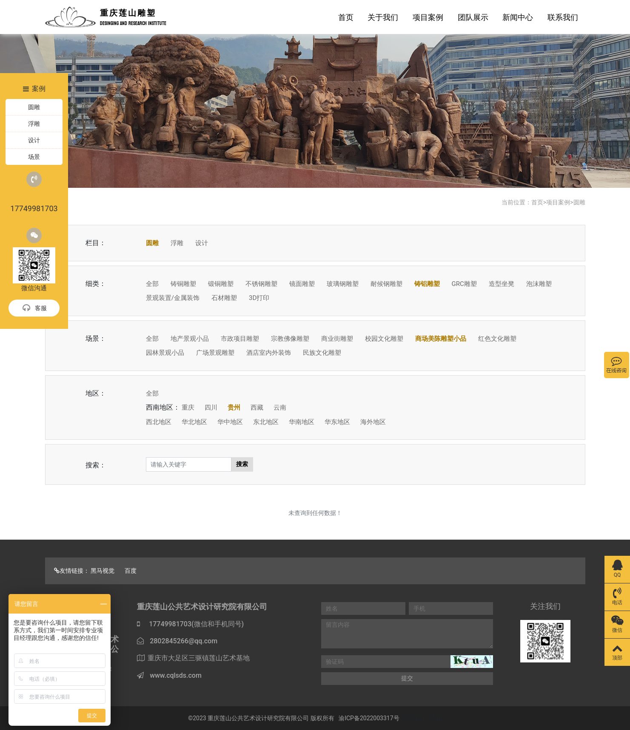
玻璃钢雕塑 (343, 284)
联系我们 (562, 17)
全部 (152, 284)
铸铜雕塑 (183, 284)
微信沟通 (34, 260)
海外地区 (373, 422)
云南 (280, 407)
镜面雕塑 (302, 284)
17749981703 (33, 192)
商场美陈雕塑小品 (440, 338)
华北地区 (194, 422)
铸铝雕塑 (427, 284)
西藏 (257, 407)
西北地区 (158, 422)
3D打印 (259, 298)
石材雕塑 (224, 298)
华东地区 (337, 422)
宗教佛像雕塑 (290, 338)
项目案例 (428, 17)
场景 (34, 156)
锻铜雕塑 (221, 284)
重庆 (188, 407)
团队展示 (473, 17)
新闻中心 (517, 17)
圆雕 (579, 202)
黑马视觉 (102, 570)
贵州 (234, 407)
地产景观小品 (190, 338)
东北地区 (266, 422)
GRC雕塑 (464, 284)
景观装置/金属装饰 (173, 298)
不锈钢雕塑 (261, 284)
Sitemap (414, 718)
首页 (345, 17)
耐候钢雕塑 (386, 284)
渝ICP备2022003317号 (369, 718)
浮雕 (177, 243)
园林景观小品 (165, 353)
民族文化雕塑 (322, 353)
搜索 (242, 464)
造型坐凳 (501, 284)
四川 (211, 407)
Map (436, 718)
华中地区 (230, 422)
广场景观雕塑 (215, 353)
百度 (131, 570)
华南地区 (301, 422)
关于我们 (383, 17)
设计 (201, 243)
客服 (34, 309)
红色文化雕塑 (497, 338)
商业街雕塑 (337, 338)
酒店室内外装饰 (268, 353)
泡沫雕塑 (539, 284)
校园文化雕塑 (384, 338)
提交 (407, 678)
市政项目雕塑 (240, 338)
